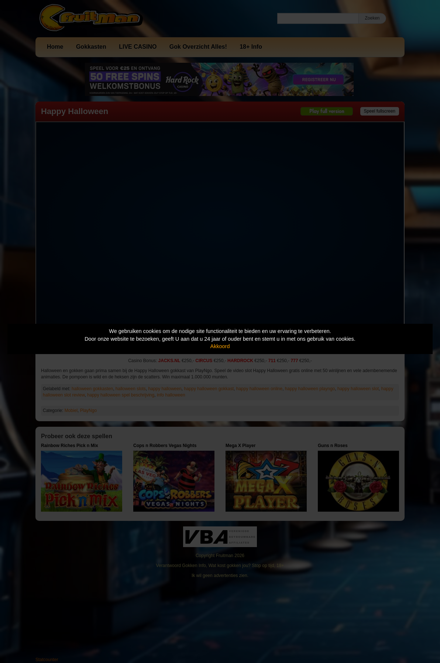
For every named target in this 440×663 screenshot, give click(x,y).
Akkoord (220, 346)
